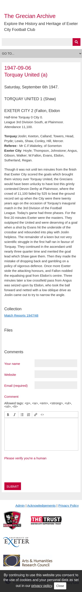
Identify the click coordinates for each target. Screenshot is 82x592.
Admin (20, 505)
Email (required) (16, 385)
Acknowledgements (41, 505)
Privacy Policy (68, 505)
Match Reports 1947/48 (21, 315)
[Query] (41, 42)
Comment (11, 396)
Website (10, 374)
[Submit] (76, 42)
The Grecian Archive (30, 16)
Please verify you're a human (25, 458)
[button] (8, 414)
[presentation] (8, 414)
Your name (12, 363)
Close (60, 586)
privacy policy (41, 586)
